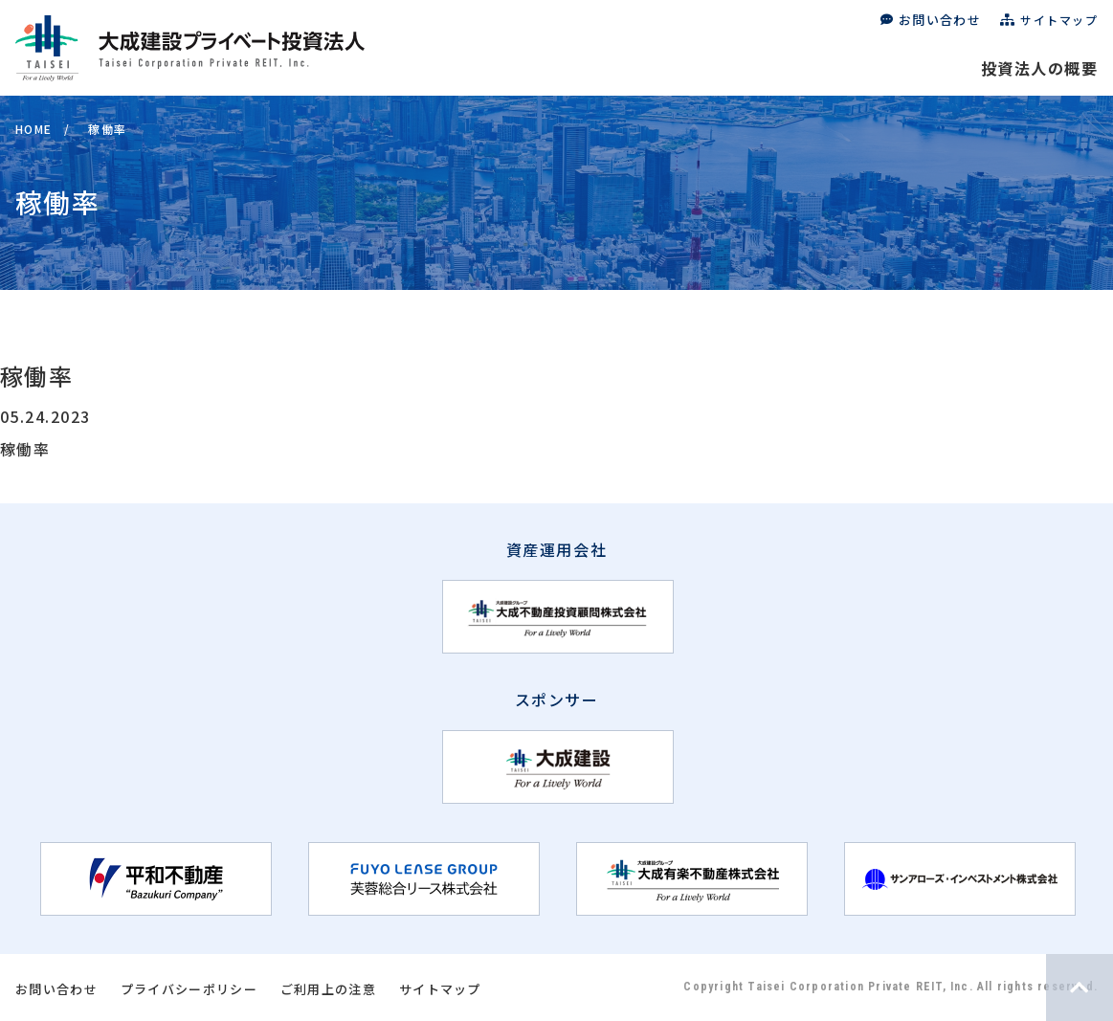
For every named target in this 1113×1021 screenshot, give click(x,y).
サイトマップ (1059, 19)
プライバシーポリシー (189, 989)
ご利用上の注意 (328, 989)
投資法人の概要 (1039, 67)
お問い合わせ (940, 20)
